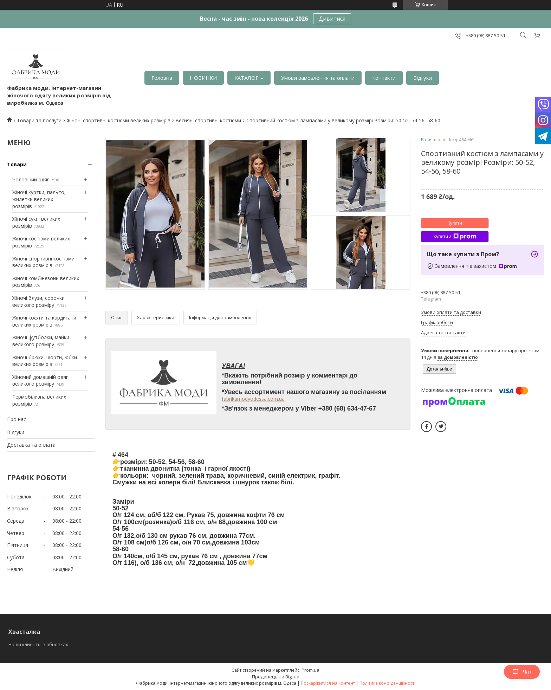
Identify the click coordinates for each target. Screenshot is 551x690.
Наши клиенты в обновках (38, 644)
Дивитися (332, 18)
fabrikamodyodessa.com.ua (253, 398)
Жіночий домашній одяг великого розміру (40, 380)
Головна (161, 77)
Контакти (384, 77)
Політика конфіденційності (387, 683)
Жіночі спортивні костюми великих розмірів (118, 120)
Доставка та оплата (31, 444)
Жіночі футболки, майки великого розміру (40, 341)
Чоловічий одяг (30, 179)
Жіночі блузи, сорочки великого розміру (38, 301)
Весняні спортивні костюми (208, 120)
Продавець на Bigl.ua (275, 676)
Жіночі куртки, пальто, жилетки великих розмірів (39, 199)
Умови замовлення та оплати (318, 77)
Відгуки (422, 77)
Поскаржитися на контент (328, 683)
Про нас (16, 419)
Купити (454, 223)
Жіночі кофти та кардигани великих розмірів (44, 321)
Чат (521, 672)
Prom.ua (310, 670)
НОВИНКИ (203, 77)
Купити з (454, 236)
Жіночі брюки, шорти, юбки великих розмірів (44, 361)
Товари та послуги (39, 120)
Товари (17, 164)
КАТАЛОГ (246, 77)
